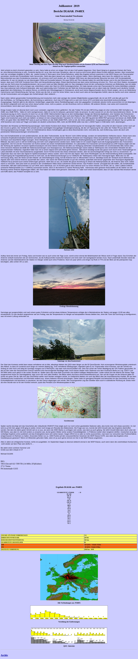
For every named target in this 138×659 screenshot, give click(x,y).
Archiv (4, 655)
